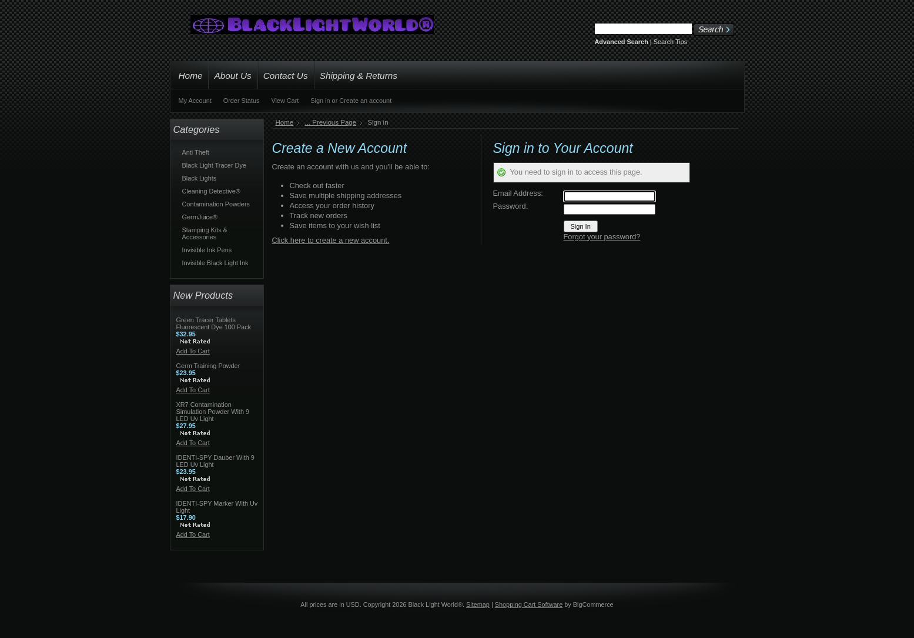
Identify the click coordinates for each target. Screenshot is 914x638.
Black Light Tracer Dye (214, 165)
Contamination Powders (216, 204)
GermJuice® (200, 217)
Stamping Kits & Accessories (204, 233)
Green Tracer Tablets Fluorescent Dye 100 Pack (214, 323)
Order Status (241, 100)
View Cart (285, 100)
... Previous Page (330, 122)
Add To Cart (193, 351)
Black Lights (199, 178)
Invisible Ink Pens (207, 249)
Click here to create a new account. (331, 240)
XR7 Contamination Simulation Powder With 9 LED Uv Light (213, 411)
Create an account (365, 100)
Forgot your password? (602, 236)
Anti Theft (195, 152)
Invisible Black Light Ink (215, 262)
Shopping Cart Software (529, 604)
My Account (195, 100)
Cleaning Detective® (211, 191)
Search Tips (670, 41)
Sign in (320, 100)
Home (285, 122)
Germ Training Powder (208, 365)
